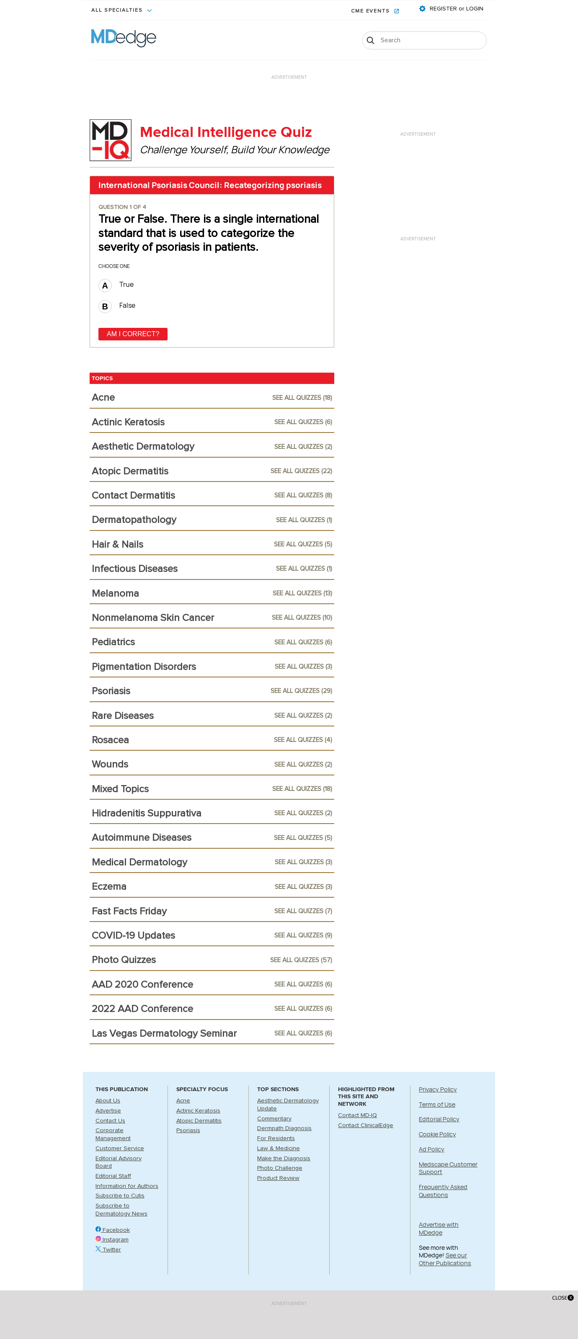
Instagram (112, 1240)
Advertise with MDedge (439, 1228)
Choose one (114, 266)
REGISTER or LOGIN (455, 9)
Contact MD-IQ (357, 1115)
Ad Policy (431, 1149)
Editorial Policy (439, 1119)
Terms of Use (437, 1104)
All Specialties (118, 10)
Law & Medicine (278, 1148)
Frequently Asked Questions (443, 1191)
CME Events (371, 11)
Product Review (278, 1178)
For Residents (276, 1138)
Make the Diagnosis (283, 1158)
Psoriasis (188, 1130)
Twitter (108, 1250)
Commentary (274, 1119)
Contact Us (110, 1121)
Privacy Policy (438, 1089)
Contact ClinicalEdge (365, 1125)
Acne (183, 1101)
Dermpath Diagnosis (284, 1128)
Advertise (108, 1111)
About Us (107, 1101)
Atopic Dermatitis (199, 1121)
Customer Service (119, 1148)
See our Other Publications (445, 1259)
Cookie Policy (437, 1134)
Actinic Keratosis (198, 1111)
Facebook (112, 1230)
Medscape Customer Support (448, 1168)
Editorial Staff (113, 1176)
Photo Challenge (279, 1168)
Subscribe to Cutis (119, 1196)
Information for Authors (126, 1186)
